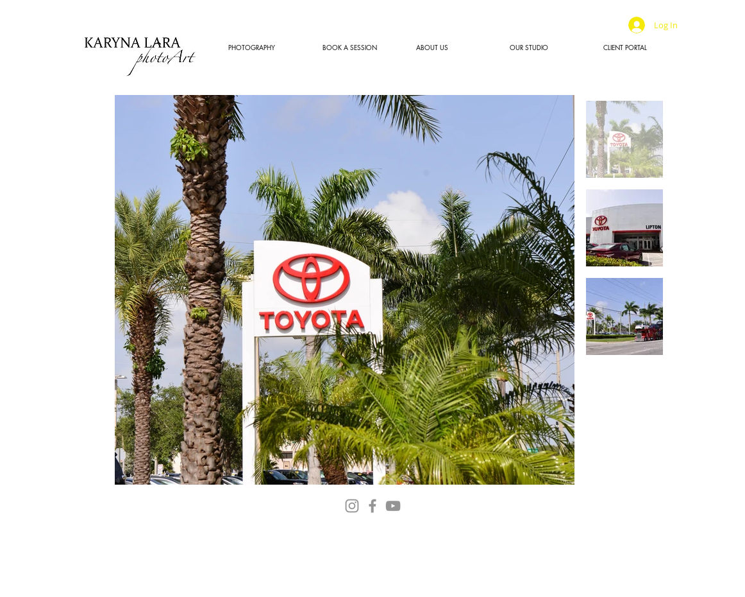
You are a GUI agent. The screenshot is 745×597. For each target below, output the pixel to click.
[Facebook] (372, 506)
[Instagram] (352, 506)
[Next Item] (552, 289)
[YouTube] (393, 506)
